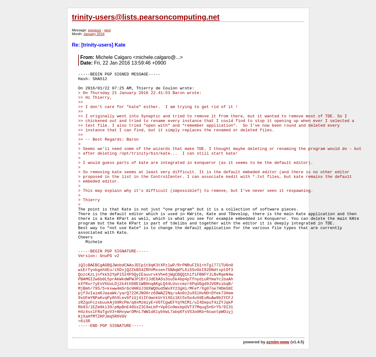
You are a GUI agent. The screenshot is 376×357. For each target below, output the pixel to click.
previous (94, 30)
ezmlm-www (277, 342)
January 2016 (94, 34)
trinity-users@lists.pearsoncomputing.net (146, 17)
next (107, 30)
